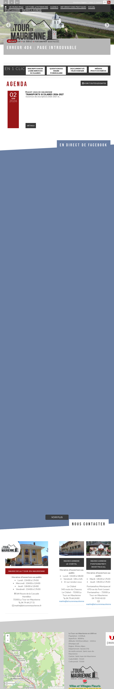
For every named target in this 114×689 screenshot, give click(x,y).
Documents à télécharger (77, 69)
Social (91, 7)
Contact (99, 2)
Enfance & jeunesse (32, 10)
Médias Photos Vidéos (98, 69)
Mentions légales (80, 2)
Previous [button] (7, 23)
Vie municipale (16, 7)
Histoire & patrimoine (37, 7)
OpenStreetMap (59, 687)
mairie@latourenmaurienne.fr (72, 601)
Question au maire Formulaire (56, 70)
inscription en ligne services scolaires (35, 70)
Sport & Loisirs (12, 10)
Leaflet (51, 687)
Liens (91, 2)
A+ (17, 2)
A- (6, 2)
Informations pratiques (73, 7)
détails (30, 125)
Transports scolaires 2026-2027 (45, 94)
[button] (7, 636)
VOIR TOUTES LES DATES (94, 83)
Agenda (54, 7)
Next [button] (106, 23)
